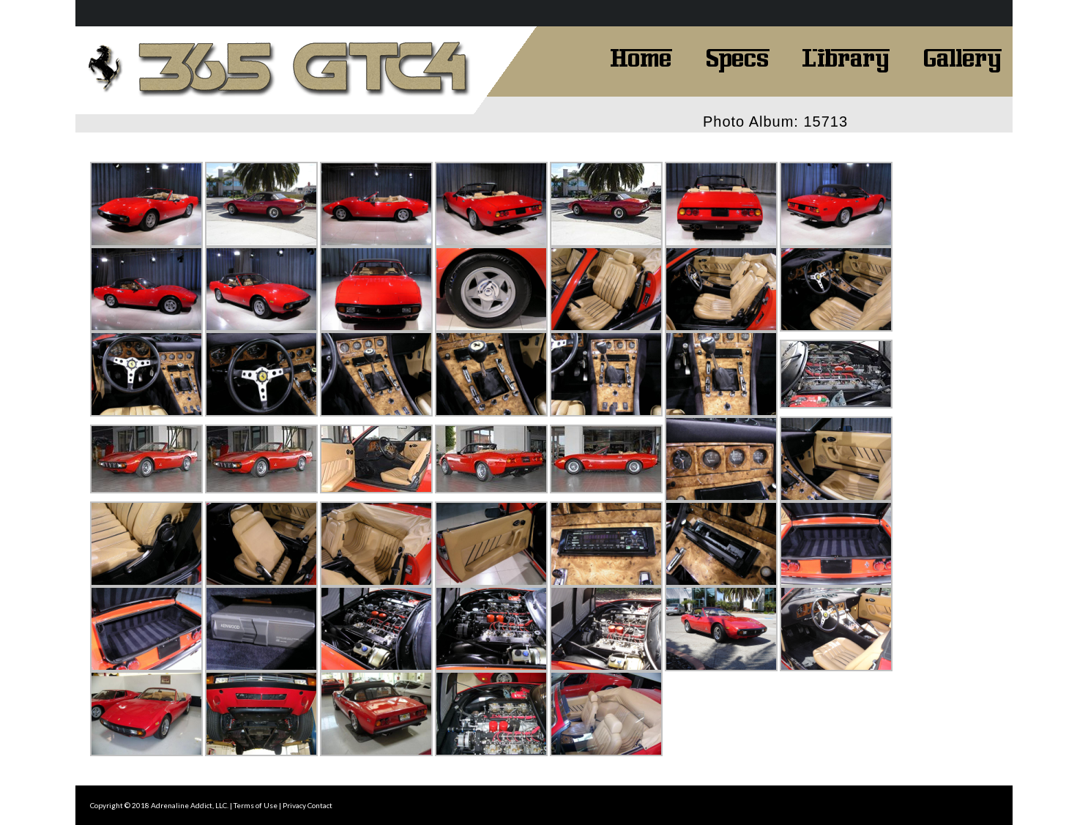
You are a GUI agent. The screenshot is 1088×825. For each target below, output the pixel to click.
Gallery (962, 56)
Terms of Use (255, 805)
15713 (825, 121)
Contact (320, 805)
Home (641, 56)
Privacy (294, 805)
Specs (737, 56)
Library (846, 56)
